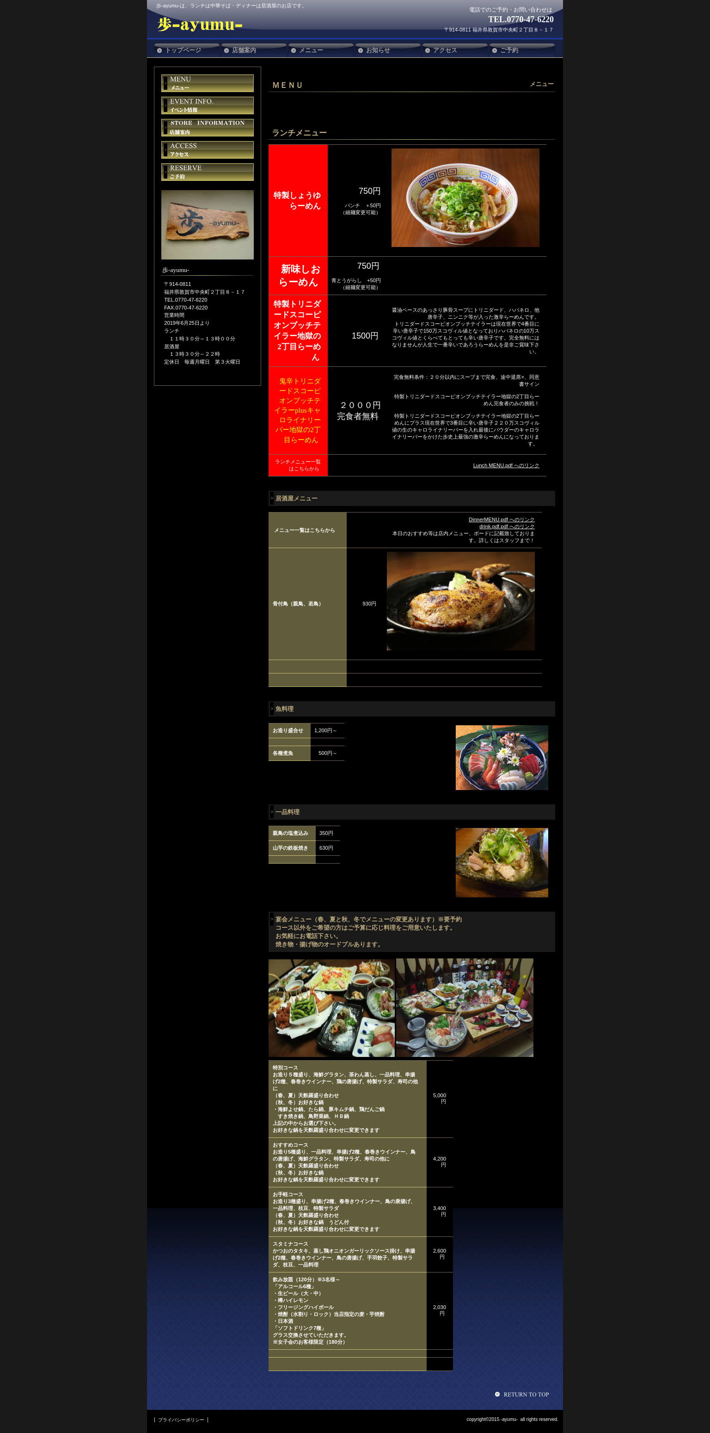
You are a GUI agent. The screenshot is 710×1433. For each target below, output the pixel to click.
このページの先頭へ (523, 1394)
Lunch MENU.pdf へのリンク (506, 465)
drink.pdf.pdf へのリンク (507, 526)
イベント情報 (207, 105)
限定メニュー (207, 83)
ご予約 (207, 172)
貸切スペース (207, 127)
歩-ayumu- (224, 24)
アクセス (207, 150)
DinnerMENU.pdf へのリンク (502, 519)
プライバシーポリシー (181, 1419)
